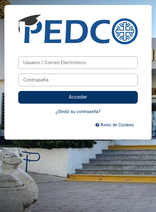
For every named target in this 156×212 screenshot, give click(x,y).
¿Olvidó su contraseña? (78, 111)
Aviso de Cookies (114, 124)
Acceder (78, 97)
